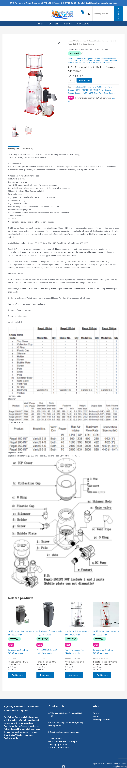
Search (118, 14)
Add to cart (84, 80)
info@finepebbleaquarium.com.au (100, 3)
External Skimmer (75, 58)
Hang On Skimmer (92, 58)
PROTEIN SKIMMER (83, 60)
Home (70, 41)
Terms (96, 716)
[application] (44, 23)
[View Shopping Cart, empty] (83, 13)
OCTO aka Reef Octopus (84, 41)
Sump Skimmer (106, 62)
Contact (96, 713)
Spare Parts (94, 62)
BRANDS (69, 23)
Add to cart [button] (17, 675)
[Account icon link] (89, 14)
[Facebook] (63, 766)
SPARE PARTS (81, 62)
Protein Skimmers (102, 41)
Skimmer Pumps (74, 93)
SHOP (41, 23)
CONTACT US (83, 24)
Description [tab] (13, 148)
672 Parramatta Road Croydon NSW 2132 (30, 3)
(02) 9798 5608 (68, 3)
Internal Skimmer (108, 58)
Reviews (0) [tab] (27, 148)
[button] (59, 43)
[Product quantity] (71, 80)
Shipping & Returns (101, 719)
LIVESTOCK (55, 23)
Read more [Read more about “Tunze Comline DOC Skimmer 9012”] (45, 675)
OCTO (70, 60)
